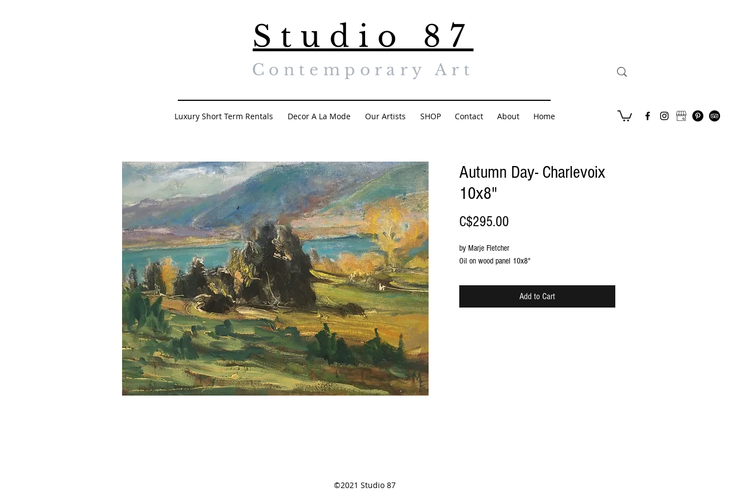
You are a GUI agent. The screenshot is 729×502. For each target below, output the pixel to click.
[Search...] (673, 72)
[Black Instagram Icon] (664, 115)
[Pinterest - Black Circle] (697, 115)
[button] (625, 115)
